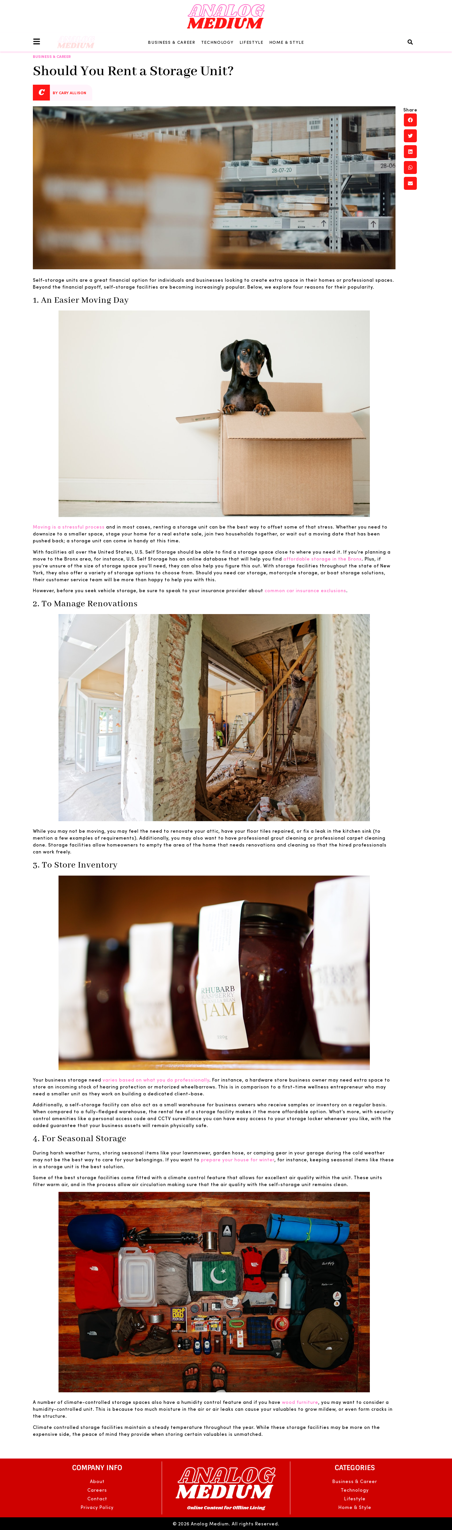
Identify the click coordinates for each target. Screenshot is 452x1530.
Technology (217, 42)
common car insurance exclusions (305, 590)
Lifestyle (251, 42)
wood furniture (300, 1402)
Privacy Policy (97, 1507)
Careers (97, 1490)
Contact (97, 1498)
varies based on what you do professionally (156, 1079)
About (97, 1481)
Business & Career (171, 42)
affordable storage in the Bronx (322, 558)
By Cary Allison (69, 92)
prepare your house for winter (237, 1159)
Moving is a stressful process (69, 526)
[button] (410, 42)
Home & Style (286, 42)
